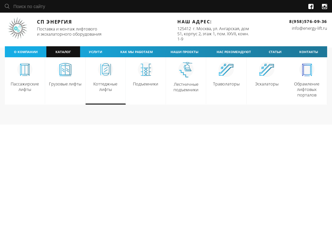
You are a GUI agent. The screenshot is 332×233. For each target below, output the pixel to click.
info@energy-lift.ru (309, 28)
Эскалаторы (267, 84)
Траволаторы (226, 84)
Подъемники (145, 84)
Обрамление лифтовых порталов (306, 89)
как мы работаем (136, 52)
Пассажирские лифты (25, 86)
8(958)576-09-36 (308, 21)
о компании (26, 52)
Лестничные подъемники (185, 87)
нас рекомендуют (234, 52)
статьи (275, 52)
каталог (63, 52)
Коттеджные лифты (105, 86)
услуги (95, 52)
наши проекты (184, 52)
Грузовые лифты (65, 84)
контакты (308, 52)
